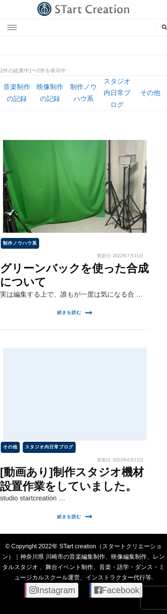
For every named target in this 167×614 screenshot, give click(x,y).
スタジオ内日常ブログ (117, 93)
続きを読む (74, 313)
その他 (150, 93)
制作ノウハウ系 (20, 243)
